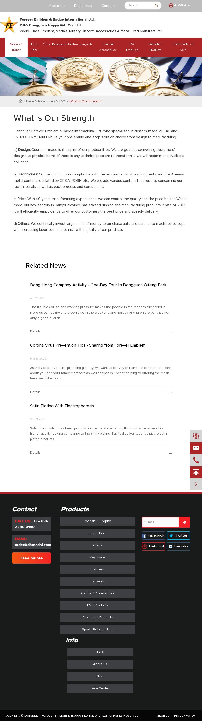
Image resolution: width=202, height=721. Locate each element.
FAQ (62, 101)
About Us (57, 6)
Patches (73, 44)
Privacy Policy (184, 715)
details (101, 332)
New (100, 676)
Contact (108, 6)
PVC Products (132, 47)
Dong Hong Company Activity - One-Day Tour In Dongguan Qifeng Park (98, 285)
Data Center (100, 688)
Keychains (59, 44)
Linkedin (178, 546)
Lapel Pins (34, 47)
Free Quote (31, 558)
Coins (47, 44)
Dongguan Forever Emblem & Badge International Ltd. (66, 715)
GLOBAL (180, 5)
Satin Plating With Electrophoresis (62, 406)
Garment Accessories (108, 47)
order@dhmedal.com (33, 544)
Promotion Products (155, 47)
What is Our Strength (86, 101)
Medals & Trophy (16, 47)
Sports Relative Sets (183, 47)
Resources (83, 6)
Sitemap (163, 715)
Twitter (178, 535)
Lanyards (86, 44)
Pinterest (153, 546)
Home (29, 101)
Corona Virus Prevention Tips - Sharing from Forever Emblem (87, 345)
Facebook (153, 535)
